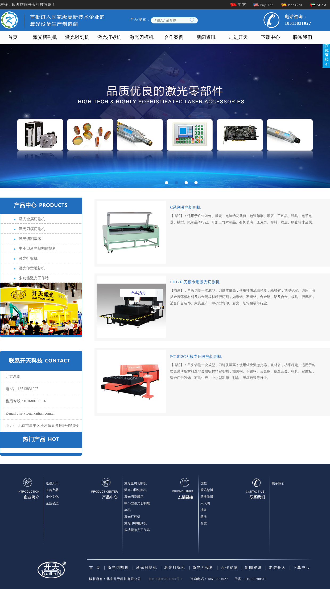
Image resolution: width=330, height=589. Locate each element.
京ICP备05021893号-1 (165, 579)
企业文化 (52, 496)
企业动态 (52, 503)
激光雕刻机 (77, 37)
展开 (326, 52)
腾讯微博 (206, 490)
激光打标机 (109, 37)
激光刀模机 (142, 37)
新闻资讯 (206, 37)
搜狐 (203, 510)
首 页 (95, 568)
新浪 (203, 516)
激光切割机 (45, 37)
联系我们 (302, 37)
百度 (203, 523)
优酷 (203, 483)
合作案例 (173, 37)
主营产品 (52, 490)
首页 (13, 37)
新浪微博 (206, 496)
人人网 (205, 503)
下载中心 (270, 37)
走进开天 (238, 37)
